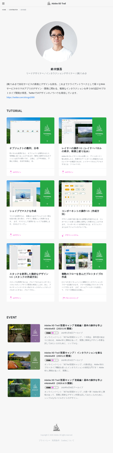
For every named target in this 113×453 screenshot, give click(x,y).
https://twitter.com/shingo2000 (20, 97)
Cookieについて (67, 440)
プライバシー (44, 440)
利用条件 (56, 440)
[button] (3, 3)
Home (4, 9)
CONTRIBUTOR (13, 9)
